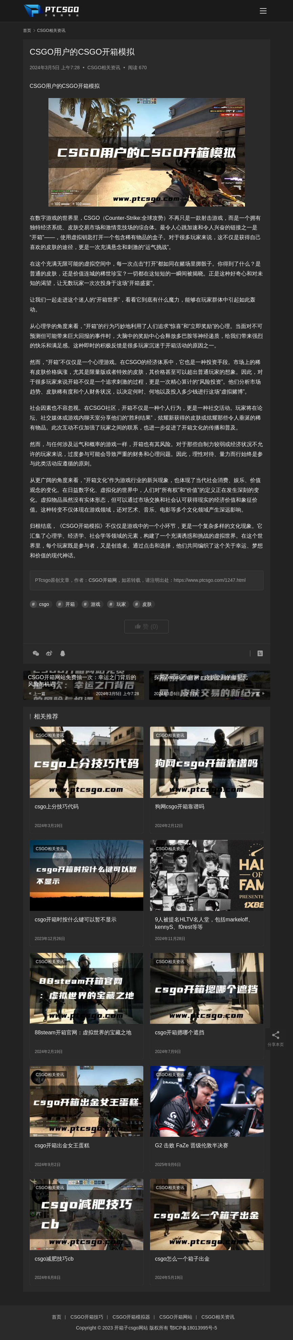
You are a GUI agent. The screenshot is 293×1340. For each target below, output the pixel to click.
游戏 (95, 604)
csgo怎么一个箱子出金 (182, 1259)
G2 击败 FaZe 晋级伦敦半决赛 (191, 1145)
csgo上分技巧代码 (57, 806)
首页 (27, 30)
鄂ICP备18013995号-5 (193, 1328)
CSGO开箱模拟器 (131, 1317)
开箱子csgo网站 (131, 1328)
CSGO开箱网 (102, 580)
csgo (44, 604)
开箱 (70, 604)
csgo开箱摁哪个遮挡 (180, 1032)
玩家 (121, 604)
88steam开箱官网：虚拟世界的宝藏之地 (83, 1032)
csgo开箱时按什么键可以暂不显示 (76, 919)
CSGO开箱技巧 (86, 1317)
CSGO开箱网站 (176, 1317)
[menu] (263, 11)
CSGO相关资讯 (103, 67)
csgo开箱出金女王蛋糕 (62, 1145)
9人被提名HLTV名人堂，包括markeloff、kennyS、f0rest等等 (204, 923)
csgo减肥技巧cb (54, 1259)
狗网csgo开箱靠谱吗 (180, 806)
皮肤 (147, 604)
